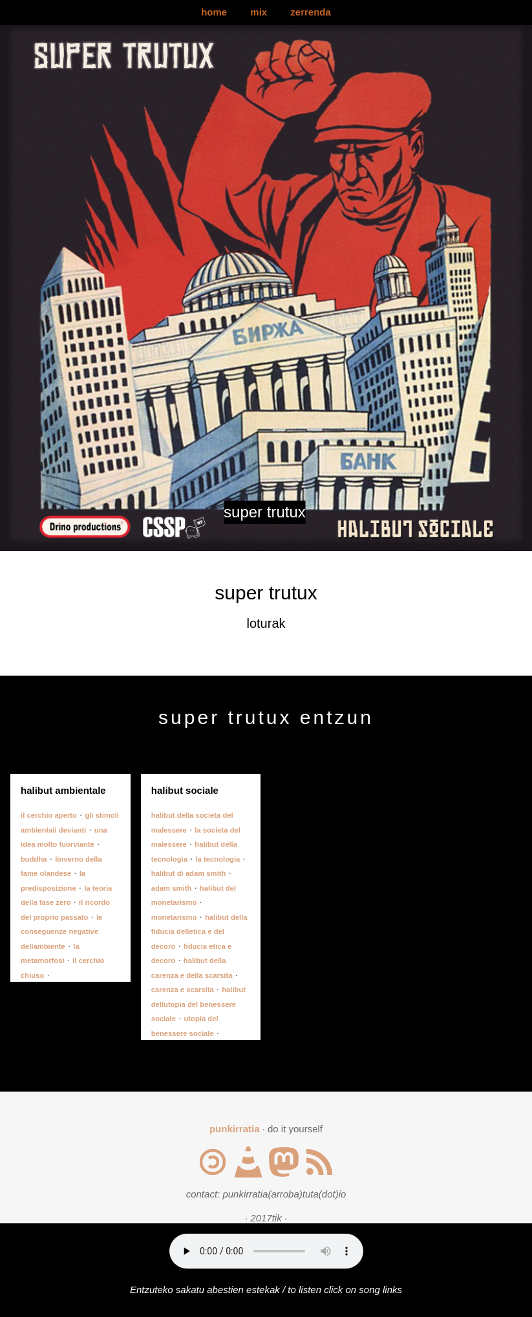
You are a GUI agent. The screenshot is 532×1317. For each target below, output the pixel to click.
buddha (34, 859)
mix (258, 11)
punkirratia (234, 1128)
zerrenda (310, 11)
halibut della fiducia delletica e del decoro (199, 931)
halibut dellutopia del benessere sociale (198, 1004)
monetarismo (174, 917)
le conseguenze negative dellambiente (61, 931)
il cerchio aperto (49, 815)
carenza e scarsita (182, 989)
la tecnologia (218, 859)
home (214, 11)
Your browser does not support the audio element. (266, 1251)
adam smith (171, 888)
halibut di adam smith (188, 873)
